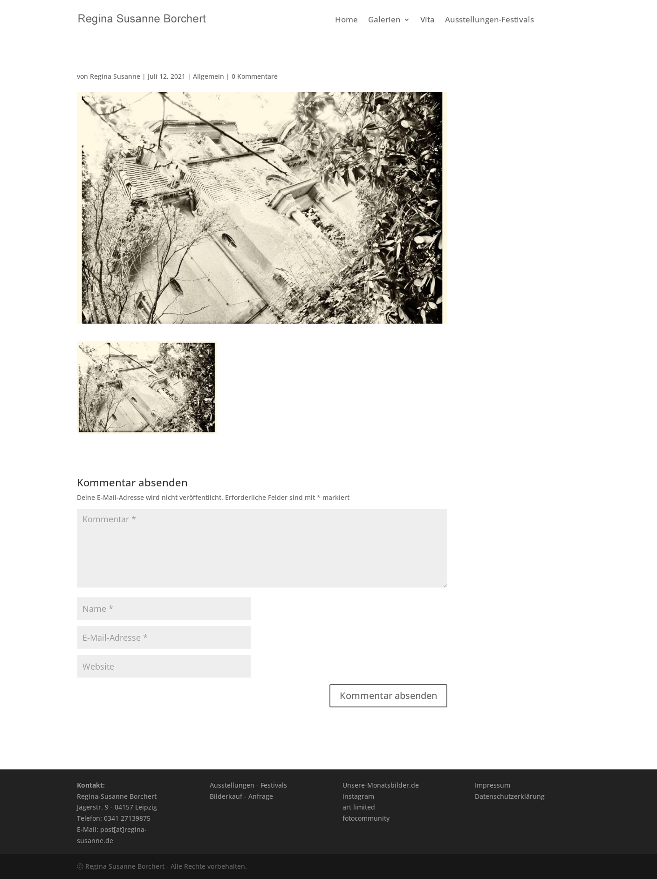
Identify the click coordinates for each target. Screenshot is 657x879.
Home (346, 20)
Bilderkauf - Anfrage (241, 796)
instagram (358, 796)
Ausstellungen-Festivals (489, 20)
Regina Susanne (115, 76)
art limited (358, 807)
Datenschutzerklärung (510, 796)
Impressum (492, 785)
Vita (427, 20)
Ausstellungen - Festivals (248, 785)
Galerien (384, 20)
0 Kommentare (255, 76)
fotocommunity (366, 818)
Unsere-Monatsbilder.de (380, 785)
